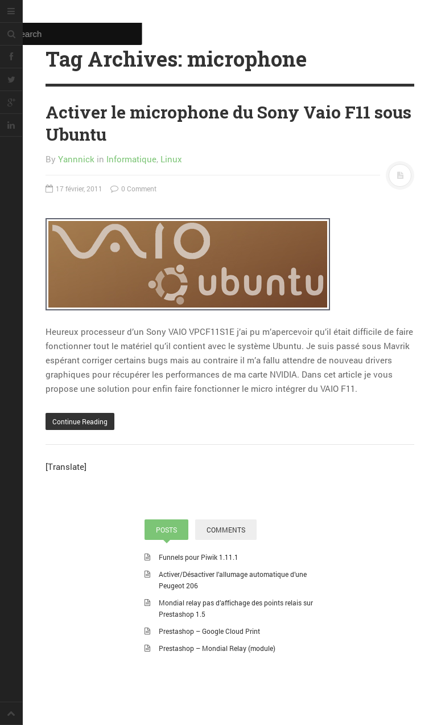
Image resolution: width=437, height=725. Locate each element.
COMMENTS (226, 529)
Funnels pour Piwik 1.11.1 (198, 557)
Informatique (131, 159)
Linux (171, 159)
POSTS (166, 529)
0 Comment (133, 188)
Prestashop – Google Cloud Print (209, 631)
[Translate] (66, 466)
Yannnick (76, 159)
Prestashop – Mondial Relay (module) (217, 648)
